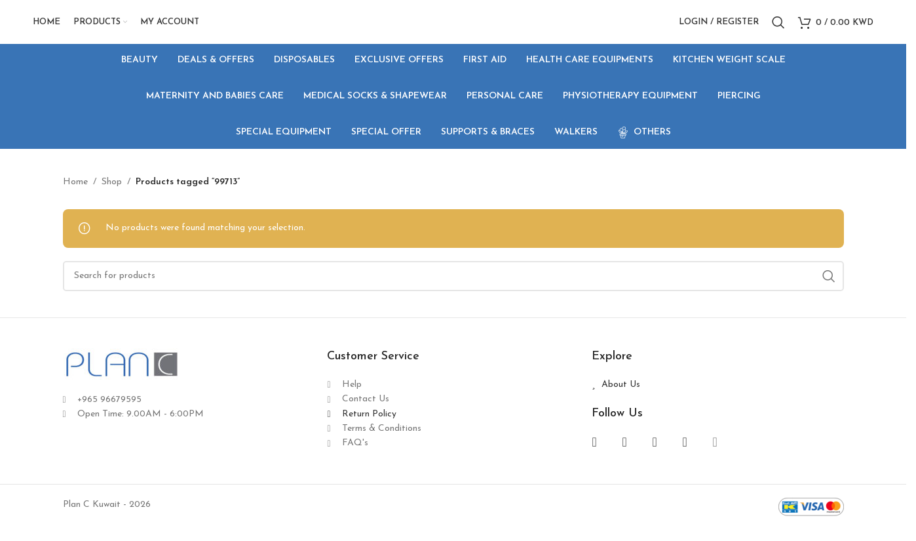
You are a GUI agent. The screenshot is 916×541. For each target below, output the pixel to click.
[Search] (778, 28)
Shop (112, 193)
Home (75, 193)
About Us (620, 396)
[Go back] (79, 108)
